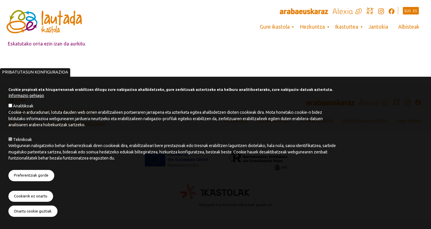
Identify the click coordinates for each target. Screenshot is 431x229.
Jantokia (378, 27)
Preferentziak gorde (31, 186)
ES (415, 11)
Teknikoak (22, 150)
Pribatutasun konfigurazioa (35, 82)
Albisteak (408, 27)
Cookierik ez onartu (30, 207)
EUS (408, 11)
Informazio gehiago (26, 106)
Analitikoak (23, 116)
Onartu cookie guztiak (33, 222)
